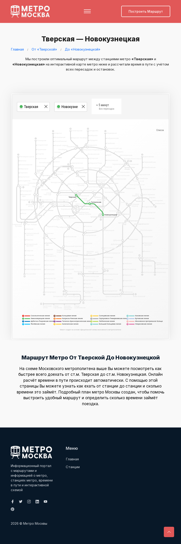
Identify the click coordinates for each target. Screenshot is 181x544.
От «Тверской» (44, 49)
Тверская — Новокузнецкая (89, 39)
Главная (17, 49)
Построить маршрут (146, 11)
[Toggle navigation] (87, 11)
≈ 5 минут (105, 107)
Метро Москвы (35, 523)
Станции (73, 466)
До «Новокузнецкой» (82, 49)
